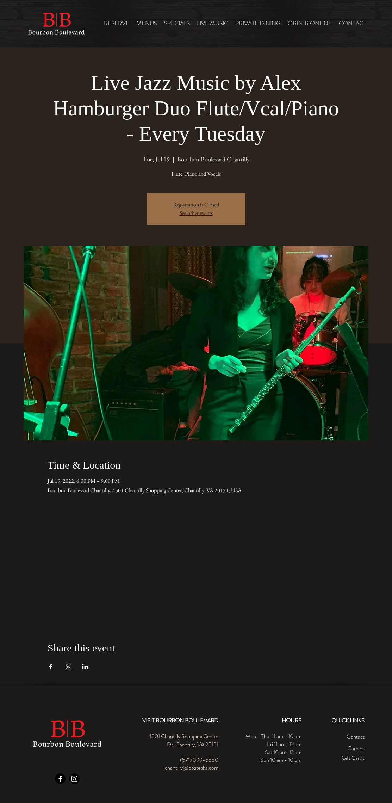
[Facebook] (60, 778)
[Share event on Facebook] (51, 666)
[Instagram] (74, 778)
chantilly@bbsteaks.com (191, 768)
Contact (356, 737)
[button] (147, 23)
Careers (356, 748)
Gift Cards (353, 758)
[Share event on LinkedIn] (85, 666)
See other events (196, 213)
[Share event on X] (68, 666)
